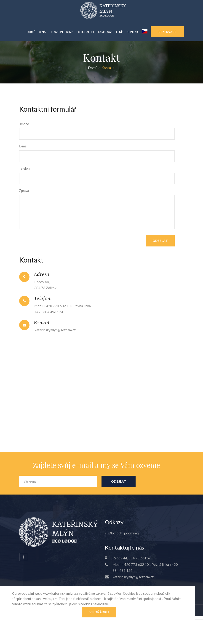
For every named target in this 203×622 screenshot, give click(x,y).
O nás (43, 32)
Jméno (24, 124)
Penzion (57, 32)
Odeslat (160, 240)
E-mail (23, 146)
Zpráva (24, 190)
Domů (31, 32)
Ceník (119, 32)
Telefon (24, 168)
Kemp (69, 32)
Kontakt (133, 32)
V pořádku (99, 612)
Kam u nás (105, 32)
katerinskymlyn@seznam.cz (55, 330)
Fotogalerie (86, 32)
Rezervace (167, 32)
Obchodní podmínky (123, 533)
